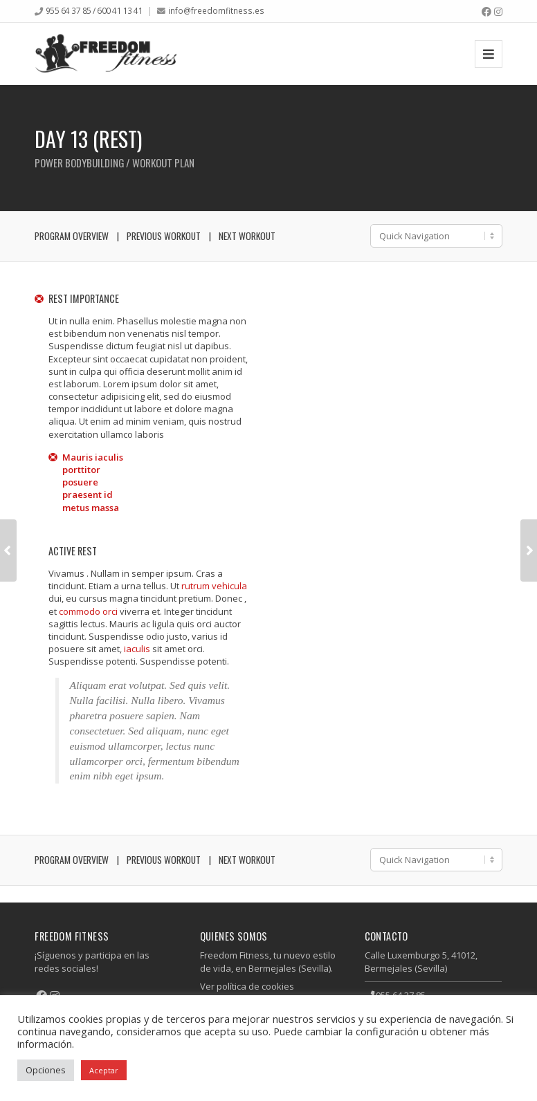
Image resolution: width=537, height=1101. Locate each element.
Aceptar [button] (103, 1070)
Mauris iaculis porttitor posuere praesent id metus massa (92, 482)
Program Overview (72, 236)
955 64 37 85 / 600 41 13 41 (94, 10)
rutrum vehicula (214, 586)
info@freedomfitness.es (216, 10)
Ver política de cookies (247, 986)
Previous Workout (164, 236)
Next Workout (247, 236)
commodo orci (88, 611)
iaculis (137, 648)
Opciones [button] (46, 1070)
